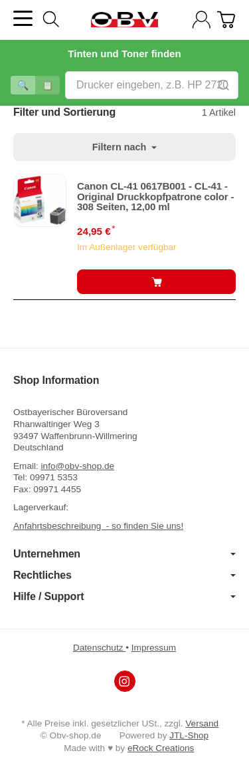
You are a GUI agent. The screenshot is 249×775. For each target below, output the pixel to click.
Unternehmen (124, 554)
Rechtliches (124, 575)
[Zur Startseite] (124, 20)
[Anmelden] (201, 19)
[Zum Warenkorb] (226, 19)
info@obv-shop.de (78, 466)
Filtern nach (124, 147)
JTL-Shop (188, 735)
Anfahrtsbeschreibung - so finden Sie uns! (98, 526)
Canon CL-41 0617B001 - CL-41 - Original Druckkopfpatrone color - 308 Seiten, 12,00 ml (155, 196)
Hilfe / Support (124, 596)
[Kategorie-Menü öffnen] (23, 18)
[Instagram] (124, 681)
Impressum (153, 648)
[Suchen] (51, 19)
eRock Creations (161, 748)
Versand (201, 723)
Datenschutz (99, 648)
